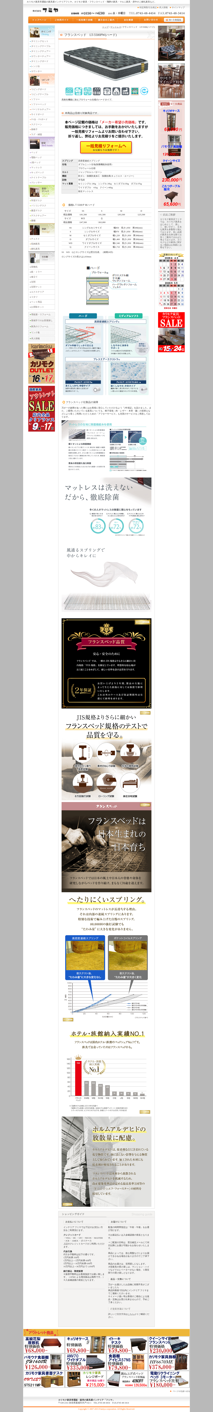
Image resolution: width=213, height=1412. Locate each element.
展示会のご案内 (106, 20)
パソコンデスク (38, 205)
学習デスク (36, 200)
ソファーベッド (38, 104)
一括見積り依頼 (84, 20)
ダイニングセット (39, 41)
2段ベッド (36, 162)
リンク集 (35, 332)
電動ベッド (36, 157)
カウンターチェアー (41, 56)
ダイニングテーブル (41, 46)
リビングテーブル (39, 94)
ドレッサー (36, 182)
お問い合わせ (151, 20)
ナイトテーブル (38, 177)
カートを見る (173, 20)
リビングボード (38, 89)
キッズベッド (37, 172)
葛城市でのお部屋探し (42, 320)
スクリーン (36, 124)
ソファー (35, 99)
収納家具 (35, 244)
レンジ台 (35, 66)
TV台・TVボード (39, 119)
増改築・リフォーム (41, 314)
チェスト (35, 239)
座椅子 (34, 129)
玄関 (33, 282)
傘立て (34, 277)
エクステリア (37, 292)
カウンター (36, 71)
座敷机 (34, 267)
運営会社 (129, 20)
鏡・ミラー (36, 272)
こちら (131, 1314)
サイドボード (37, 114)
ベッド (34, 152)
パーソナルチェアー (41, 109)
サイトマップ (178, 7)
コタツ (34, 297)
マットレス (36, 167)
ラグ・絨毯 (36, 134)
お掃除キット (37, 307)
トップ (105, 27)
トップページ (39, 20)
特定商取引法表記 (148, 7)
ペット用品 (36, 302)
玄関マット (36, 287)
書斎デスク (36, 210)
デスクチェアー (38, 215)
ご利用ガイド (62, 20)
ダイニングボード (39, 61)
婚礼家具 (35, 249)
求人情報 (163, 7)
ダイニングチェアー (41, 51)
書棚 (33, 220)
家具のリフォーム (39, 326)
